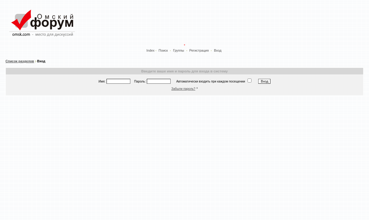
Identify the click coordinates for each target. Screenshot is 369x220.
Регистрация (199, 50)
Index (151, 50)
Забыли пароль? (183, 88)
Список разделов (19, 61)
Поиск (163, 50)
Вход (218, 50)
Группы (178, 50)
